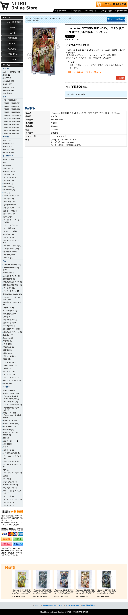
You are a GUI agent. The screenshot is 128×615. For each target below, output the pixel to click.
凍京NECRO (7, 279)
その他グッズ (8, 252)
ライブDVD (7, 187)
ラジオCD (6, 183)
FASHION (6, 90)
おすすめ (6, 93)
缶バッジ (6, 217)
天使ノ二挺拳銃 (9, 356)
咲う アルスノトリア (10, 380)
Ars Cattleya (8, 390)
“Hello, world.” (9, 365)
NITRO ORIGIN (9, 393)
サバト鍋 (6, 344)
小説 (5, 192)
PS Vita (6, 165)
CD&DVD (6, 81)
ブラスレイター (9, 320)
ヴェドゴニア (8, 371)
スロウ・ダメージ (9, 377)
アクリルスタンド (9, 208)
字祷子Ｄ (6, 341)
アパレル (6, 258)
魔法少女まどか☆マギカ (12, 302)
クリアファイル (9, 225)
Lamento (6, 338)
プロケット (7, 505)
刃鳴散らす (7, 347)
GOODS (6, 87)
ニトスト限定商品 (9, 72)
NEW (5, 75)
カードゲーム (8, 214)
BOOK (5, 84)
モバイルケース (9, 249)
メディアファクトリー (11, 499)
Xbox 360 (6, 168)
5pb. (5, 470)
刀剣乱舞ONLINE (9, 264)
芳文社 (5, 476)
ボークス (6, 479)
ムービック (7, 496)
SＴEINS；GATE (9, 311)
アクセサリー (8, 255)
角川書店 (6, 444)
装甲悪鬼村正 (8, 314)
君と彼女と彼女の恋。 (11, 285)
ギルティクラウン (9, 291)
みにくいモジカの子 (10, 276)
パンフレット (8, 202)
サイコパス (7, 288)
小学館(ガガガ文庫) (10, 453)
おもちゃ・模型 (9, 211)
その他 (5, 383)
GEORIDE (7, 430)
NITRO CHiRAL (9, 424)
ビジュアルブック (9, 196)
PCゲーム (6, 159)
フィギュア (7, 237)
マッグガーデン (9, 488)
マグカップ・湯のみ (10, 246)
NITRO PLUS (8, 421)
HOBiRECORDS (9, 485)
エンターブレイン (9, 441)
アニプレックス (9, 402)
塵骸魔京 (6, 350)
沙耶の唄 (6, 359)
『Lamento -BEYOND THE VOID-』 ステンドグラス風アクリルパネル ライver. (42, 592)
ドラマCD (6, 180)
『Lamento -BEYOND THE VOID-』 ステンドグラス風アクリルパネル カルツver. (106, 592)
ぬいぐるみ (7, 234)
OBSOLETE (7, 273)
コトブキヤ (7, 450)
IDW (4, 438)
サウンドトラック (9, 177)
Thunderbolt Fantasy (11, 268)
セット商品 (7, 228)
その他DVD (7, 190)
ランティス (7, 502)
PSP (5, 162)
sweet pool (7, 326)
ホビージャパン (9, 482)
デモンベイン (8, 362)
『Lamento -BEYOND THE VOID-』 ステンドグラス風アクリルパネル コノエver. (21, 592)
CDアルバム (7, 171)
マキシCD (6, 174)
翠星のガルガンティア (11, 282)
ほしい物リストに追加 (75, 94)
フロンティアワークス (11, 473)
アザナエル (7, 308)
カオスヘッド (8, 323)
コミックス (7, 199)
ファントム (7, 374)
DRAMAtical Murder (10, 294)
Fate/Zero (7, 335)
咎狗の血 (6, 353)
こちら (3, 525)
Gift (4, 447)
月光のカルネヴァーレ (11, 332)
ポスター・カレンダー (11, 240)
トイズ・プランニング (11, 405)
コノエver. (59, 145)
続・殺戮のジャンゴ (10, 329)
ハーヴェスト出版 (9, 461)
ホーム (28, 18)
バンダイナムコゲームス (12, 464)
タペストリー (8, 231)
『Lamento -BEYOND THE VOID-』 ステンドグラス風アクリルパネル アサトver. (64, 592)
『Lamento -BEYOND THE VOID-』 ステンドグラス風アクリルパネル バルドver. (85, 592)
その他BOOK (8, 205)
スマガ (5, 317)
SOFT (5, 78)
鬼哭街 (5, 368)
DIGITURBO (7, 426)
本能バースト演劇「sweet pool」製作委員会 (12, 415)
